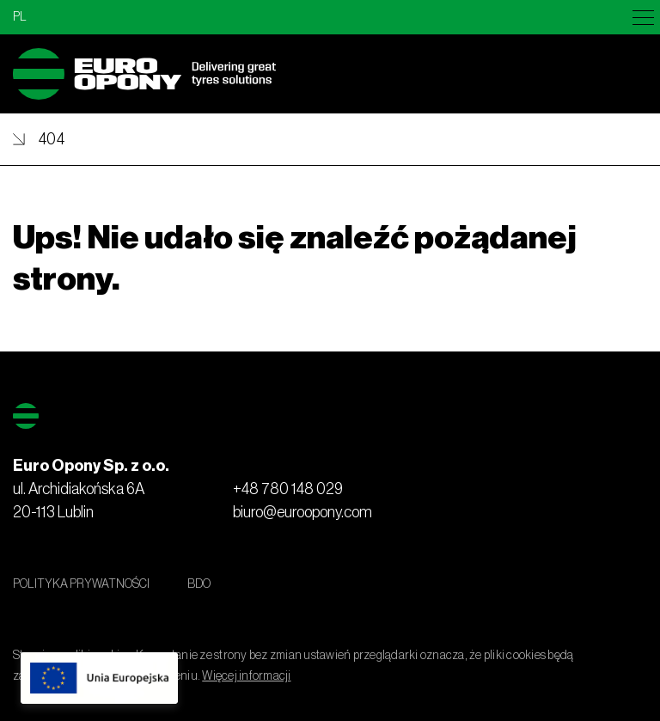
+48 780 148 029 (288, 489)
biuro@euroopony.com (302, 512)
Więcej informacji (246, 676)
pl (20, 17)
